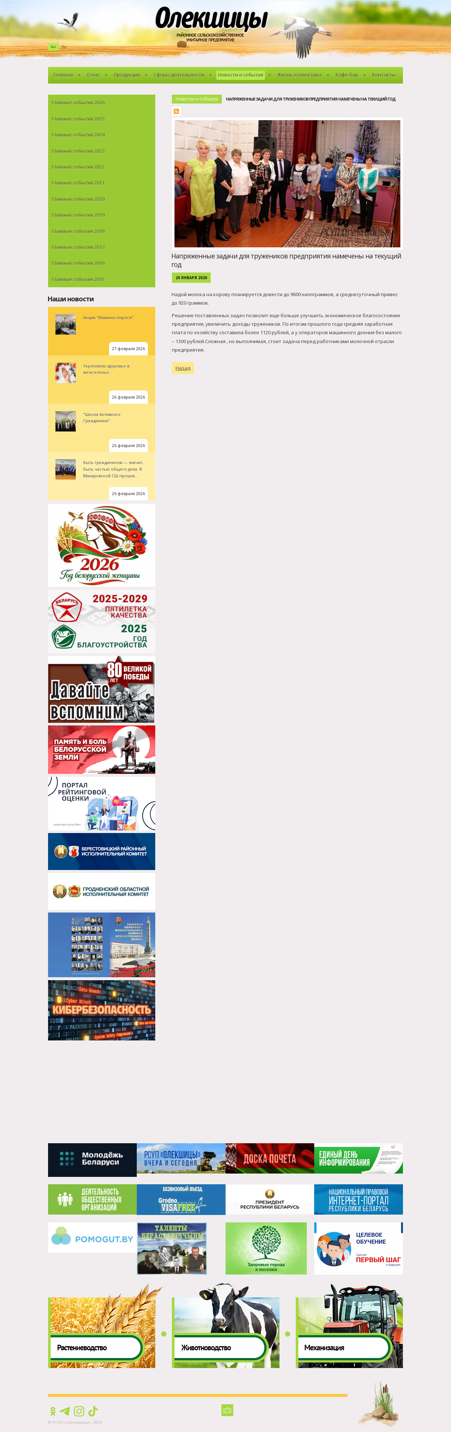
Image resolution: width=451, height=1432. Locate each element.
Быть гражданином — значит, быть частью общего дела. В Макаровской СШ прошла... (113, 469)
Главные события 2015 (78, 279)
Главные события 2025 (78, 118)
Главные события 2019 (78, 214)
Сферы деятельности (179, 74)
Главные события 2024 (78, 134)
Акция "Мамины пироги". (109, 317)
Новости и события (240, 74)
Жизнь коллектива (299, 74)
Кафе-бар (347, 74)
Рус (64, 47)
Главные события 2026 (78, 102)
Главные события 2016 (78, 263)
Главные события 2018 (78, 231)
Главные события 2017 (78, 247)
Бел (53, 47)
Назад (183, 368)
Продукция (127, 74)
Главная (63, 74)
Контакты (384, 74)
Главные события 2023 (78, 151)
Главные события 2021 (78, 182)
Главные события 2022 (78, 166)
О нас (93, 74)
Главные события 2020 (78, 199)
